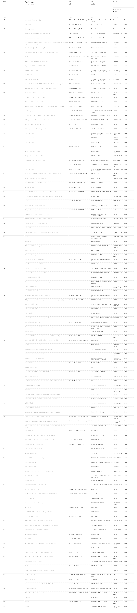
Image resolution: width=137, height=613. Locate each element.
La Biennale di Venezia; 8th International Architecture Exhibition (43, 196)
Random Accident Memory (33, 385)
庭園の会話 (28, 241)
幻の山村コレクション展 (31, 476)
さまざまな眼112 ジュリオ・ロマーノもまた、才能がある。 (39, 219)
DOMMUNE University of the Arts (35, 97)
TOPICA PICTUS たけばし (33, 20)
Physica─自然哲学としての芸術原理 (35, 66)
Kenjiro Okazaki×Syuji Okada (33, 210)
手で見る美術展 (29, 498)
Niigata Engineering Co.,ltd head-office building (39, 326)
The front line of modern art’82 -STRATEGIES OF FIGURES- (42, 584)
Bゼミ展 (27, 602)
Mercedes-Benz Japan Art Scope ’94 (35, 353)
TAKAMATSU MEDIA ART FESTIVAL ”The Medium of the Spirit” (44, 84)
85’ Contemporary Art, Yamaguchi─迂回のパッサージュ (41, 543)
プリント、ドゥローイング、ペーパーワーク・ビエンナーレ (39, 471)
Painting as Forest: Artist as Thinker (35, 160)
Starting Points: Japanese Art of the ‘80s (36, 61)
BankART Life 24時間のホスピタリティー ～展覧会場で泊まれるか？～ (44, 174)
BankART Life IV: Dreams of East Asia (36, 93)
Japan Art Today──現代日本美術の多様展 (37, 416)
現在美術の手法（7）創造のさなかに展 (35, 183)
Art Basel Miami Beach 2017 (33, 70)
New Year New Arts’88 (31, 516)
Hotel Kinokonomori (31, 286)
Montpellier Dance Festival (32, 151)
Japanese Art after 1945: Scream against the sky (38, 317)
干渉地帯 (27, 597)
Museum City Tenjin (31, 453)
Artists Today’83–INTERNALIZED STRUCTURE (39, 557)
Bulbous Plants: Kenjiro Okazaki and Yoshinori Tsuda (40, 435)
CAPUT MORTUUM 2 (31, 376)
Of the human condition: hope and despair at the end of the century (44, 380)
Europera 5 (28, 147)
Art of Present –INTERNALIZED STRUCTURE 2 (39, 552)
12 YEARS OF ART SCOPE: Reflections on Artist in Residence (43, 192)
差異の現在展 (29, 431)
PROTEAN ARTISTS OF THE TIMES (35, 268)
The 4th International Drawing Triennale (36, 503)
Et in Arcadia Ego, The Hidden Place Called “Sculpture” (41, 115)
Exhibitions (29, 2)
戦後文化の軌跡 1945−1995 (33, 322)
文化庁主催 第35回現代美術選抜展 (35, 205)
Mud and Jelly (29, 111)
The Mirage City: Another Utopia (34, 259)
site (92, 17)
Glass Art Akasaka (30, 548)
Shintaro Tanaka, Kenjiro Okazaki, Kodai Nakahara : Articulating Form (45, 106)
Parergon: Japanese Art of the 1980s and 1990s (38, 33)
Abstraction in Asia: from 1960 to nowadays (37, 38)
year (4, 17)
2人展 (26, 566)
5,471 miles (28, 24)
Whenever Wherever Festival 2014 (34, 102)
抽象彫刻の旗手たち (30, 462)
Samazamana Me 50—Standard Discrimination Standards (41, 398)
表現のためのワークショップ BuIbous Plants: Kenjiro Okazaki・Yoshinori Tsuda (45, 426)
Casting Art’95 (29, 331)
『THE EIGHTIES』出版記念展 (33, 449)
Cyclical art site (29, 201)
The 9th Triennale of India (32, 237)
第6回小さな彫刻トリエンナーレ (33, 304)
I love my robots (29, 133)
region (115, 17)
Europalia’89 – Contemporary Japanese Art (37, 458)
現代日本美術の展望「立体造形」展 (35, 561)
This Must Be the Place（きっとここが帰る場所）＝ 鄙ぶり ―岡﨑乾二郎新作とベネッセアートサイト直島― (46, 43)
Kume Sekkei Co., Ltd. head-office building (37, 281)
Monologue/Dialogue (31, 534)
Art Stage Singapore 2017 (32, 79)
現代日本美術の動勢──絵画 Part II (35, 485)
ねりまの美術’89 (29, 480)
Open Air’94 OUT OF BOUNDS (34, 358)
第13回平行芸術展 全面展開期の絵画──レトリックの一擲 (41, 340)
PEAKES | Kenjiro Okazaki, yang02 (35, 48)
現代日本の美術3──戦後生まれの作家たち (37, 530)
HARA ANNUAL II (30, 588)
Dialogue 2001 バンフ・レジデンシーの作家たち (38, 214)
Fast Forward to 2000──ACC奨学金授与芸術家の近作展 (41, 232)
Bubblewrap (28, 57)
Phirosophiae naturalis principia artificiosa (37, 129)
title (26, 17)
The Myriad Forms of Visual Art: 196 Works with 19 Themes (42, 52)
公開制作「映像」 (29, 403)
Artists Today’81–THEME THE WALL (35, 593)
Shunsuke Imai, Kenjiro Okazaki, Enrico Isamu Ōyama (40, 88)
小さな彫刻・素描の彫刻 (31, 308)
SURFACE (28, 228)
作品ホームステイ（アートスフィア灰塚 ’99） (36, 223)
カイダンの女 (28, 75)
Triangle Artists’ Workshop (32, 407)
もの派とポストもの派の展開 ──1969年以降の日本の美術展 (42, 525)
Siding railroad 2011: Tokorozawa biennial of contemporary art (43, 120)
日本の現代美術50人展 (31, 290)
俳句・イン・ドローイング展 (32, 489)
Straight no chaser (30, 187)
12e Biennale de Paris (31, 575)
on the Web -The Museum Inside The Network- (38, 295)
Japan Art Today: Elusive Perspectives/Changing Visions (41, 421)
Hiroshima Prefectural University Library (36, 273)
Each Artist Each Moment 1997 (34, 264)
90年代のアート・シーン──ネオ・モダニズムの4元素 (39, 440)
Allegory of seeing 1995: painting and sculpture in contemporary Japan (45, 299)
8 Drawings (28, 507)
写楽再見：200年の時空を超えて (34, 277)
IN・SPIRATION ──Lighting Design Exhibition (39, 512)
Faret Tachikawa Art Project (33, 344)
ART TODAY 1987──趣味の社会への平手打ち (39, 521)
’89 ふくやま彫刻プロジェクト (32, 467)
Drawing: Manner (30, 29)
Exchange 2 (28, 389)
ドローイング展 (29, 313)
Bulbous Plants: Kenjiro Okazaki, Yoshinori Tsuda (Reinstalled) (43, 412)
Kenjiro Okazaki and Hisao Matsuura (35, 156)
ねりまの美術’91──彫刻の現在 (34, 444)
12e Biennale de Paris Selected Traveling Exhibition (39, 570)
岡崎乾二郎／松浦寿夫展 (32, 250)
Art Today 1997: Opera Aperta (33, 246)
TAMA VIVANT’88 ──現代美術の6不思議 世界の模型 (41, 494)
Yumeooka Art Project (31, 255)
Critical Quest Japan (31, 367)
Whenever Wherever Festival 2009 (34, 124)
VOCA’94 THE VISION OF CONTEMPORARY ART (40, 371)
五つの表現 (28, 539)
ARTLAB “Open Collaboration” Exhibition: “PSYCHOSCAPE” (42, 394)
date (70, 17)
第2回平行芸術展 (30, 579)
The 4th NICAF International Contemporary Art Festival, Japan (43, 335)
